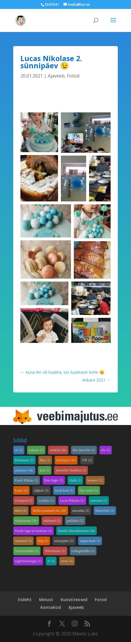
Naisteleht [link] (104, 511)
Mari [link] (21, 511)
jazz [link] (45, 470)
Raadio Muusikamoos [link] (76, 531)
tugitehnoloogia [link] (28, 561)
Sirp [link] (43, 541)
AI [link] (19, 450)
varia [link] (67, 561)
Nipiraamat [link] (26, 521)
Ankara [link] (36, 450)
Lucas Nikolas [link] (72, 501)
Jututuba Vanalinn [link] (71, 470)
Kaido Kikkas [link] (26, 480)
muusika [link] (80, 511)
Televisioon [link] (55, 551)
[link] (20, 20)
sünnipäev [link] (64, 541)
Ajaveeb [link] (56, 76)
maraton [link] (98, 501)
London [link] (46, 501)
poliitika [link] (75, 521)
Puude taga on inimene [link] (33, 531)
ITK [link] (87, 460)
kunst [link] (21, 490)
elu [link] (105, 450)
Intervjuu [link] (66, 460)
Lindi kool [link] (64, 490)
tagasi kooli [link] (90, 541)
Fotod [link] (73, 76)
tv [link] (51, 561)
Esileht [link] (25, 599)
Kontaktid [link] (51, 607)
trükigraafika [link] (83, 551)
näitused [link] (52, 521)
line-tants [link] (89, 490)
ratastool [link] (23, 541)
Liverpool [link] (24, 501)
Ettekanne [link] (24, 460)
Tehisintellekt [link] (27, 551)
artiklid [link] (58, 450)
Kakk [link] (75, 480)
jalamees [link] (24, 470)
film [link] (45, 460)
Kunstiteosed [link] (74, 599)
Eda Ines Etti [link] (84, 450)
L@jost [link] (41, 490)
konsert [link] (95, 480)
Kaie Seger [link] (53, 480)
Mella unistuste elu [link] (49, 511)
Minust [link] (46, 599)
